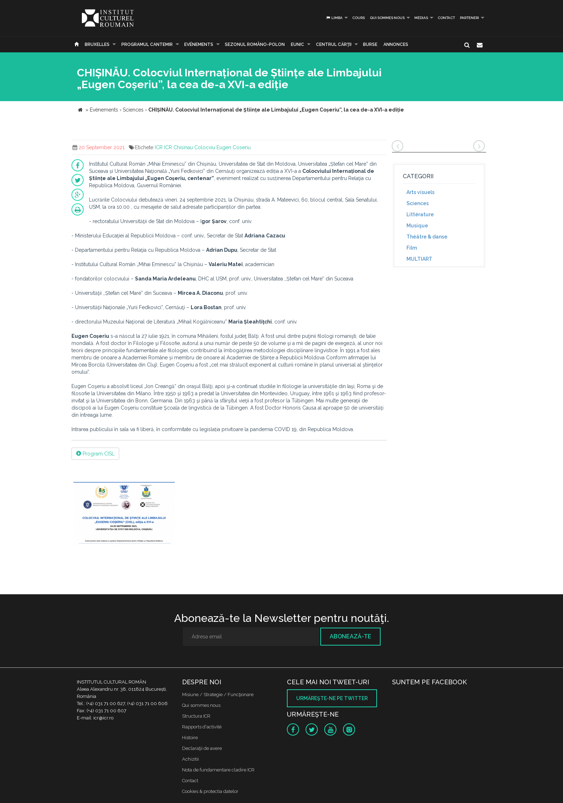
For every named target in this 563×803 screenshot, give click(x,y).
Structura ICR (196, 716)
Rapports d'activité (202, 726)
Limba (334, 18)
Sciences (417, 203)
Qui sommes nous (387, 18)
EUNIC (297, 44)
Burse (370, 44)
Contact (446, 18)
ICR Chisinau (178, 147)
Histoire (190, 737)
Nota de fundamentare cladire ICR (218, 770)
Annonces (395, 44)
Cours (358, 18)
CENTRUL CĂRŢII (334, 44)
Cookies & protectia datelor (210, 791)
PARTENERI (469, 18)
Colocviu (204, 147)
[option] (124, 515)
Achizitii (190, 759)
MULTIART (419, 259)
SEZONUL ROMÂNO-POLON (255, 44)
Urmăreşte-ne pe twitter (332, 698)
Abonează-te (350, 636)
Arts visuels (420, 192)
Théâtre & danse (426, 237)
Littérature (420, 214)
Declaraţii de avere (202, 748)
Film (411, 248)
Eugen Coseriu (234, 147)
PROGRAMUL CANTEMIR (147, 44)
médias (421, 18)
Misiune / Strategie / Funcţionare (217, 694)
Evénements (198, 44)
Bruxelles (97, 44)
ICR (159, 147)
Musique (417, 225)
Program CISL (95, 454)
